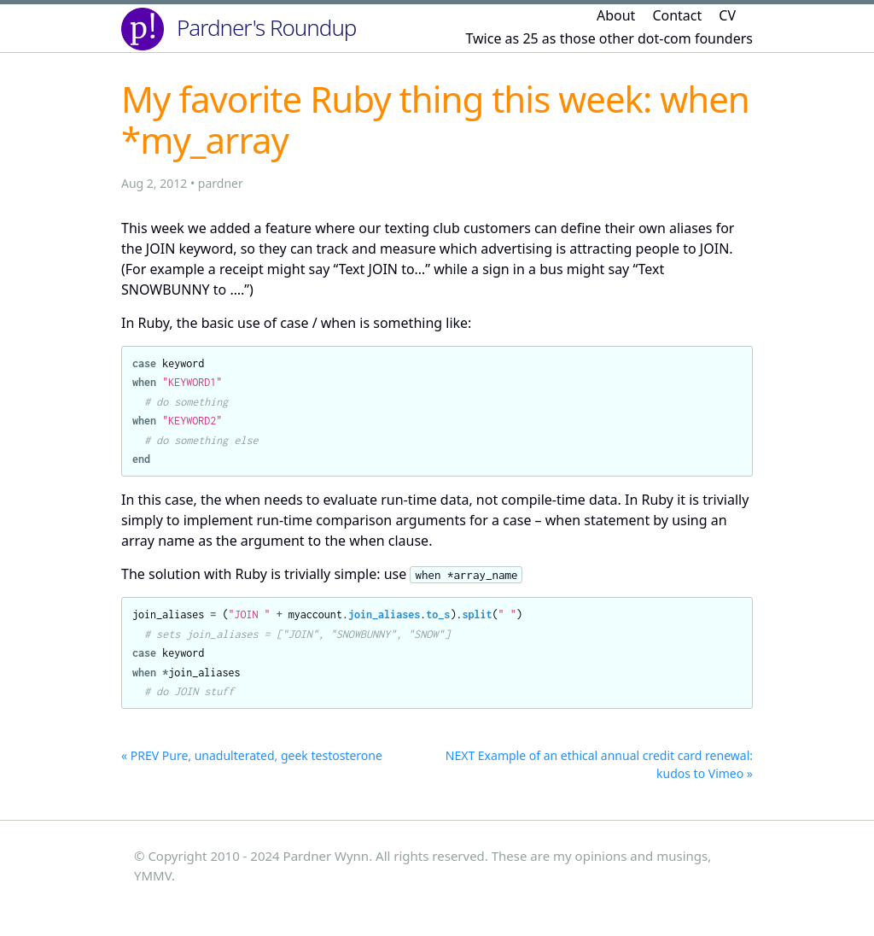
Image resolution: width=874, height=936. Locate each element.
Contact (677, 15)
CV (727, 15)
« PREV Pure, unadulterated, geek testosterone (251, 755)
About (616, 15)
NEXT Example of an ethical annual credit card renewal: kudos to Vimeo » (599, 764)
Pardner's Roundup (266, 27)
